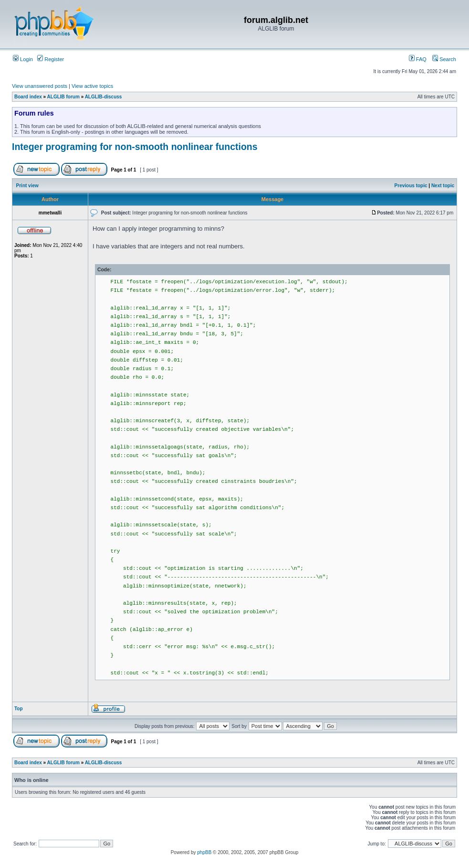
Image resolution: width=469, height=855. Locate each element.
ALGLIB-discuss (103, 96)
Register (50, 59)
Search (444, 59)
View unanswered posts (39, 86)
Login (23, 59)
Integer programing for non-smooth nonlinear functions (135, 146)
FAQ (418, 59)
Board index (28, 96)
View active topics (92, 86)
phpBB (204, 852)
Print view (27, 185)
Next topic (442, 185)
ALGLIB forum (63, 96)
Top (18, 708)
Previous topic (411, 185)
